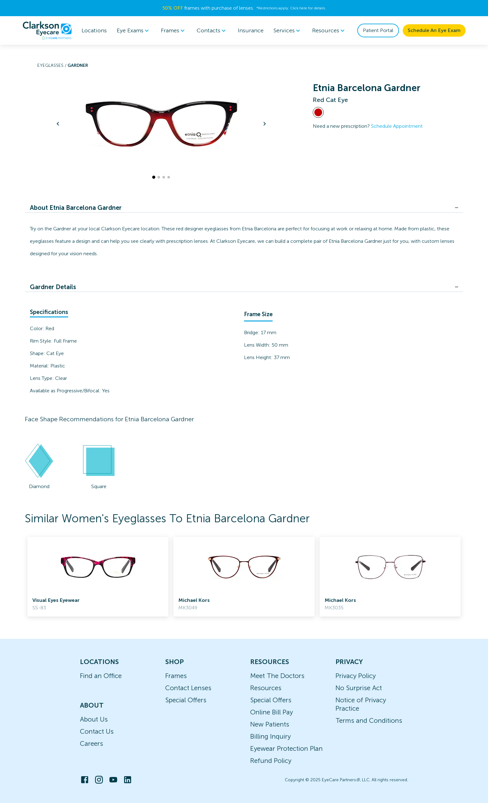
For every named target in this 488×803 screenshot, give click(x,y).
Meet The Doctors (277, 676)
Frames (176, 676)
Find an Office (101, 676)
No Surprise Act (359, 688)
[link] (97, 576)
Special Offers (185, 700)
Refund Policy (270, 760)
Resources (265, 688)
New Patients (269, 724)
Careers (91, 743)
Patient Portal (378, 30)
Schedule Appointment (397, 126)
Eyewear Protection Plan (286, 748)
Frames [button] (174, 30)
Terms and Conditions (369, 720)
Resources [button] (329, 30)
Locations (94, 30)
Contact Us (97, 731)
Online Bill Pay (271, 712)
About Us (94, 719)
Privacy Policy (356, 676)
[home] (47, 30)
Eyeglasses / (52, 65)
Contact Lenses (188, 688)
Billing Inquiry (270, 736)
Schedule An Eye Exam (434, 30)
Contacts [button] (212, 30)
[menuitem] (134, 30)
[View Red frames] (318, 112)
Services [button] (288, 30)
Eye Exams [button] (134, 30)
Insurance (251, 30)
